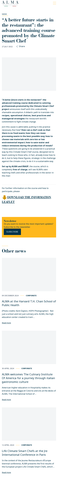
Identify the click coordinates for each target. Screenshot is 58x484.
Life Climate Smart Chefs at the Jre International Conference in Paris (24, 452)
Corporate (31, 295)
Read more (6, 323)
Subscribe (12, 231)
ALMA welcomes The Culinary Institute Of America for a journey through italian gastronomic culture (28, 378)
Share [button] (20, 46)
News (4, 14)
